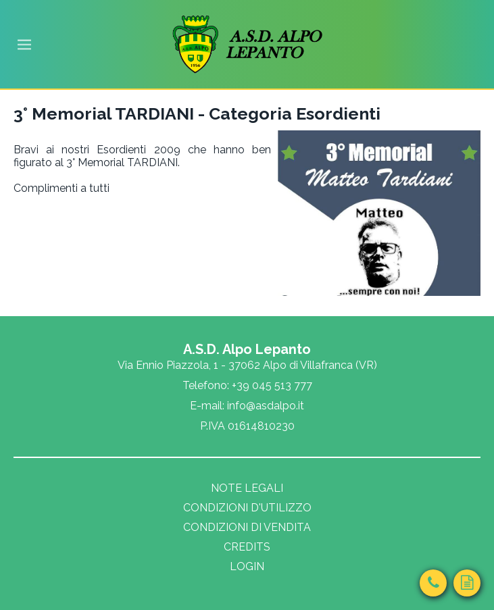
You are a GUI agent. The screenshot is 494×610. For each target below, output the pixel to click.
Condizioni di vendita (247, 527)
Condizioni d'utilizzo (247, 507)
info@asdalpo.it (265, 405)
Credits (247, 546)
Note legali (247, 488)
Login (247, 566)
